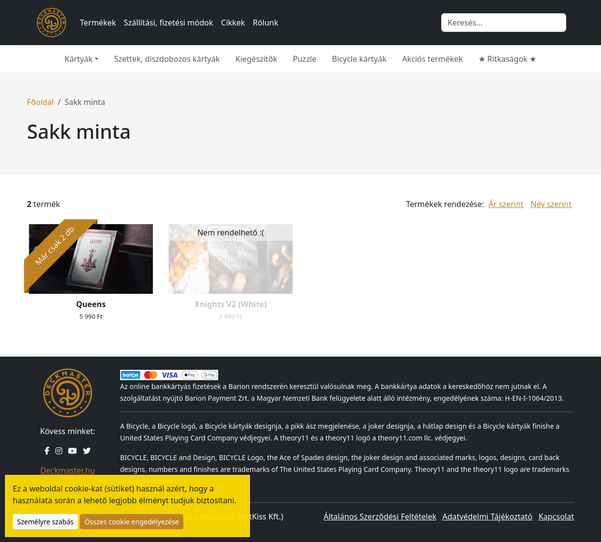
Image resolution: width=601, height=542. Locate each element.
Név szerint (551, 204)
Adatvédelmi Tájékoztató (487, 516)
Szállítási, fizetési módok (168, 22)
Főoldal (40, 102)
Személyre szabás (45, 521)
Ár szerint (506, 204)
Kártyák (79, 58)
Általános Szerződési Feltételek (380, 516)
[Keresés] (503, 22)
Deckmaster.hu (67, 470)
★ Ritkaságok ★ (507, 58)
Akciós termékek (432, 58)
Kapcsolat (556, 516)
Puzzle (305, 58)
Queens (91, 304)
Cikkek (233, 22)
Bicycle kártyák (359, 58)
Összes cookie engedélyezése (131, 521)
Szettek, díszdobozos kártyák (167, 58)
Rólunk (265, 22)
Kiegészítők (256, 58)
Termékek (98, 22)
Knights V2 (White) (231, 304)
